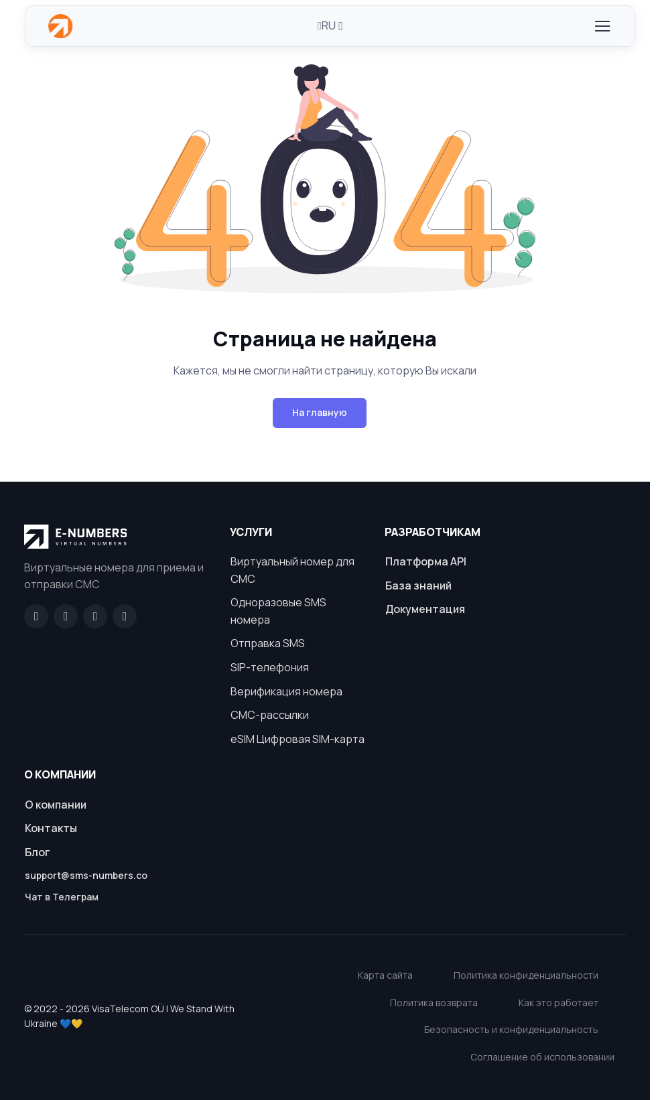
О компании (55, 804)
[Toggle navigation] (602, 26)
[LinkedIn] (95, 616)
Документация (425, 609)
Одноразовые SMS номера (278, 611)
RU (327, 25)
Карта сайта (385, 975)
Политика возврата (434, 1002)
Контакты (51, 828)
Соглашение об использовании (542, 1056)
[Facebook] (36, 616)
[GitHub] (66, 616)
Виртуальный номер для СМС (292, 570)
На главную (319, 412)
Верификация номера (286, 691)
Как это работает (558, 1002)
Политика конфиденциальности (526, 975)
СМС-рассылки (269, 714)
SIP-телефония (269, 667)
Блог (37, 852)
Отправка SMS (267, 643)
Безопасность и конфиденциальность (511, 1029)
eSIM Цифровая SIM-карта (297, 739)
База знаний (418, 585)
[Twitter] (125, 616)
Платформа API (425, 561)
